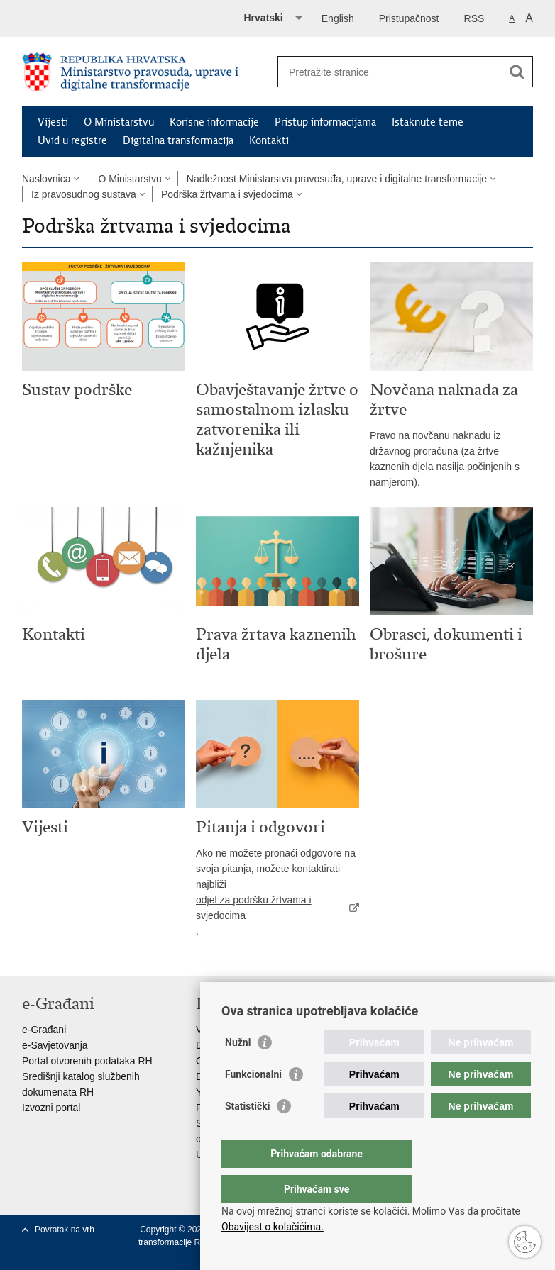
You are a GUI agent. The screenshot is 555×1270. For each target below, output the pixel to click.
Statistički (247, 1134)
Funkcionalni (253, 1102)
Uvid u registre (72, 140)
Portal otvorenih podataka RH (87, 1060)
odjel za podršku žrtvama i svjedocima (254, 907)
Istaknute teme (427, 122)
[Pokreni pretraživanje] (517, 71)
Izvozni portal (51, 1107)
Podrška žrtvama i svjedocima (227, 194)
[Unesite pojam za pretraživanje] (390, 72)
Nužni (238, 1070)
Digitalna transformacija (178, 140)
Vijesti (53, 122)
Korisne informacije (214, 122)
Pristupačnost (409, 18)
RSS (474, 18)
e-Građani (44, 1029)
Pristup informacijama (325, 122)
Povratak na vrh (64, 1230)
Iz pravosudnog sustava (83, 194)
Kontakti (269, 140)
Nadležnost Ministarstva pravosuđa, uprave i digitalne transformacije (337, 178)
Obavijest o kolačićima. (272, 1226)
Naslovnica (46, 178)
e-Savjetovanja (55, 1045)
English (338, 18)
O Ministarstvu (119, 122)
